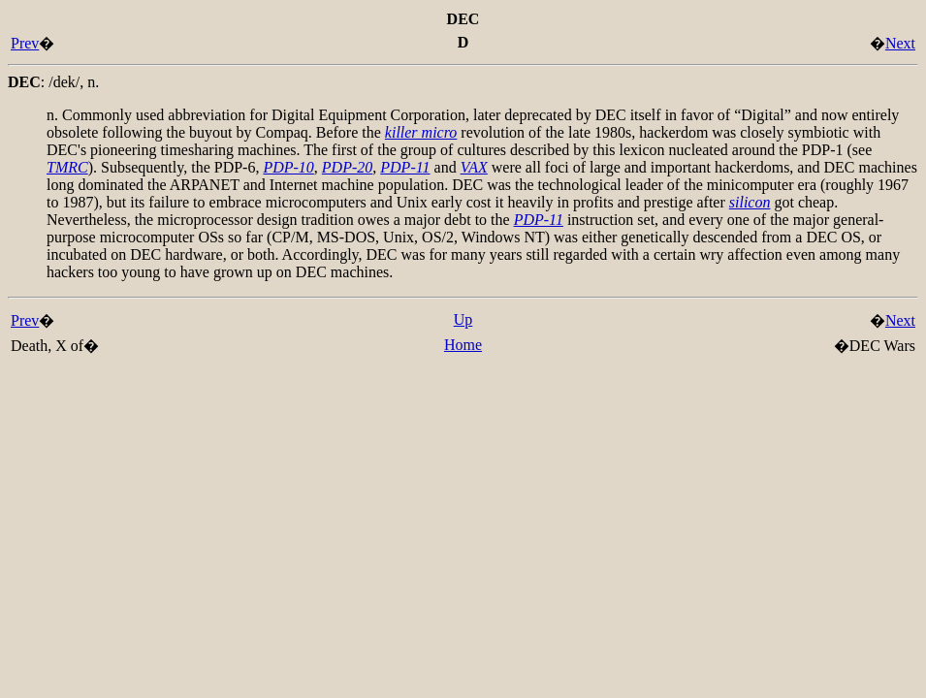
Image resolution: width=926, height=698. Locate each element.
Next (900, 43)
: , (53, 82)
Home (463, 344)
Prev (25, 43)
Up (463, 319)
